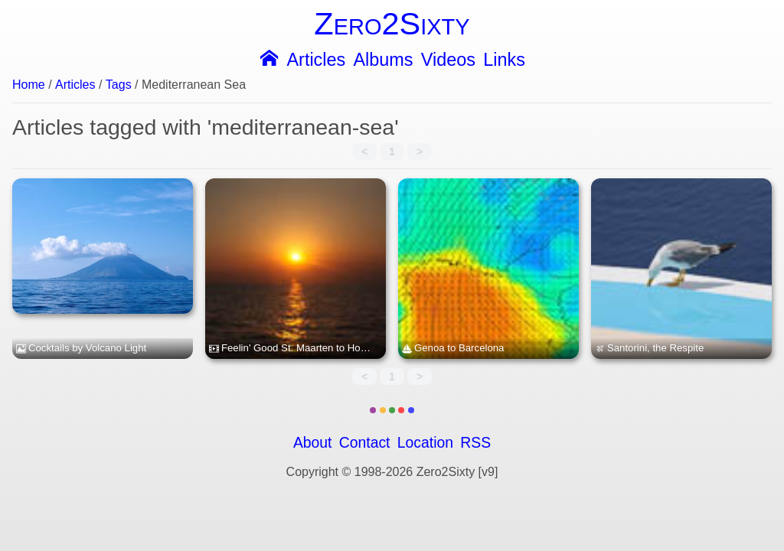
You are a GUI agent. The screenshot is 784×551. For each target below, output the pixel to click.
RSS (475, 442)
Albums (383, 60)
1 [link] (392, 151)
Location (425, 442)
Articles (315, 60)
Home (28, 85)
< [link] (364, 151)
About (312, 442)
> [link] (419, 151)
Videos (448, 60)
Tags (119, 85)
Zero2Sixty (391, 23)
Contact (364, 442)
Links (504, 60)
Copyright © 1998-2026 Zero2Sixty (380, 471)
